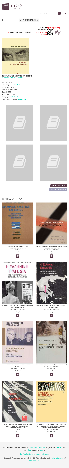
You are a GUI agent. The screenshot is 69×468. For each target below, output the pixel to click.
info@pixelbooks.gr (57, 458)
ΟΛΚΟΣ (51, 311)
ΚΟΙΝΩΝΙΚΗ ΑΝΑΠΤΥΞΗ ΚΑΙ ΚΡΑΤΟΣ (18, 246)
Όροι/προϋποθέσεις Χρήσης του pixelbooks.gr (34, 454)
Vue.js (42, 450)
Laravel (58, 448)
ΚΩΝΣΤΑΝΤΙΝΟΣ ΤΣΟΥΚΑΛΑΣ (12, 78)
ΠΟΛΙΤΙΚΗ (14, 97)
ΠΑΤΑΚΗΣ (17, 311)
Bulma (29, 450)
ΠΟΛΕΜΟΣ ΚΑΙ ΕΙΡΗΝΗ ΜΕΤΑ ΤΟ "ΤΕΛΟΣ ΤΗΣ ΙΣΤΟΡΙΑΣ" (51, 365)
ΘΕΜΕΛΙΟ (17, 250)
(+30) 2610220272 (34, 460)
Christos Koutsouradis (37, 448)
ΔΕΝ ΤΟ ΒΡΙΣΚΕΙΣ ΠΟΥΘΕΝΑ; (29, 20)
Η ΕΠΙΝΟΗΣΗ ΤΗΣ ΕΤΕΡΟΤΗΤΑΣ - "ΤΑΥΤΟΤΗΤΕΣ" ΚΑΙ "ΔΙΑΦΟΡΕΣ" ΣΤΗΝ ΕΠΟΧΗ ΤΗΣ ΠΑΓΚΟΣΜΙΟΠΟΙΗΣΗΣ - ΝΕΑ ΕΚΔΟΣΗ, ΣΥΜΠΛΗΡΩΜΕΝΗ (51, 426)
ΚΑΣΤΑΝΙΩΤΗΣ (14, 85)
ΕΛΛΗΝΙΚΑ (22, 99)
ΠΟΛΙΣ (51, 251)
